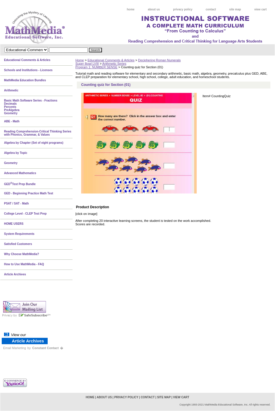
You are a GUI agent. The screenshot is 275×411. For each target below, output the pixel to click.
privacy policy (182, 9)
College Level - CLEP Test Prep (25, 213)
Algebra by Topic (15, 152)
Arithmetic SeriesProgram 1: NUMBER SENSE (100, 65)
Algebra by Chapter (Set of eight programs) (33, 142)
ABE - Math (11, 121)
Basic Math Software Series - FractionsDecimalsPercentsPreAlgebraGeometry (30, 107)
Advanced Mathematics (20, 173)
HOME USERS (13, 223)
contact (211, 9)
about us (154, 9)
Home (79, 60)
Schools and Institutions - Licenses (28, 70)
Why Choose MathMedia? (21, 254)
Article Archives (15, 274)
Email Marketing (14, 348)
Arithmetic (11, 90)
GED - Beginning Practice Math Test (28, 193)
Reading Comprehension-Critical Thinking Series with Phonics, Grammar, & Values (37, 133)
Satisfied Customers (18, 244)
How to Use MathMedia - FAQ (24, 264)
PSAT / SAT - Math (16, 203)
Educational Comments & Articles (111, 60)
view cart (260, 9)
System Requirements (19, 233)
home (131, 9)
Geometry (11, 163)
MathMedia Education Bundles (25, 80)
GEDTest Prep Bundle (20, 184)
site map (235, 9)
